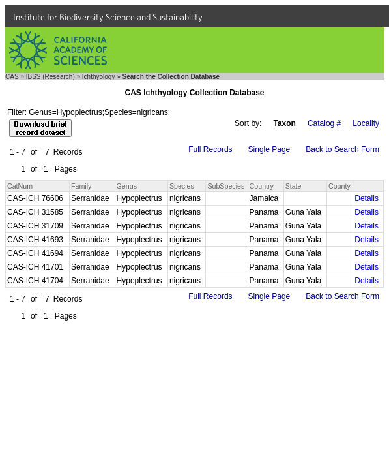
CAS (12, 76)
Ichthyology (98, 76)
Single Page (269, 149)
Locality (366, 123)
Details (366, 198)
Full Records (210, 149)
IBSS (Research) (50, 76)
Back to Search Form (342, 149)
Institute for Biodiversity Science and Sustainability (108, 17)
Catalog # (324, 123)
